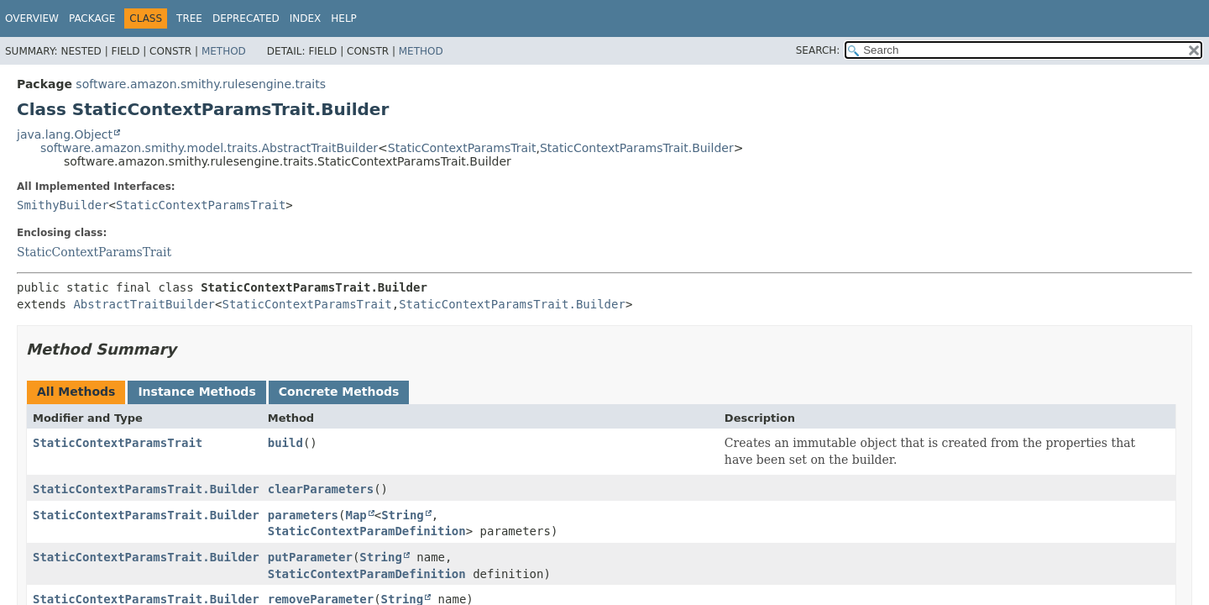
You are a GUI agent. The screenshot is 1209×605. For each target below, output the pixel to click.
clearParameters (321, 489)
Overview (32, 18)
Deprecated (246, 18)
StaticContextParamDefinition (367, 531)
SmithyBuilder (63, 205)
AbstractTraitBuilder (144, 304)
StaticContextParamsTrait (462, 148)
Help (344, 18)
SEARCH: (818, 50)
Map (355, 515)
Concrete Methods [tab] (339, 391)
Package (92, 18)
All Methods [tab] (76, 391)
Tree (189, 18)
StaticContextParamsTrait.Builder (637, 148)
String (402, 515)
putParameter (310, 557)
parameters (303, 515)
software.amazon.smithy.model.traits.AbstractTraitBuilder (209, 148)
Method (224, 51)
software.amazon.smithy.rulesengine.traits (201, 84)
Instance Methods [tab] (196, 391)
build (285, 443)
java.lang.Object (65, 134)
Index (306, 18)
